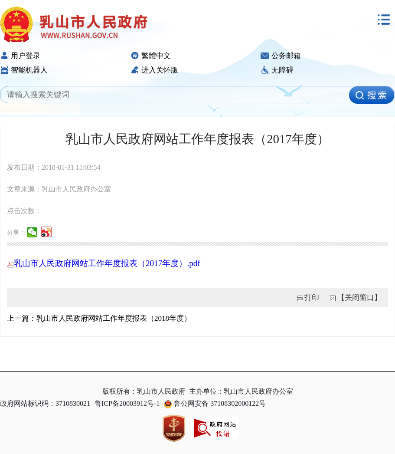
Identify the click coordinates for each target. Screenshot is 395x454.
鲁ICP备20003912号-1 (127, 403)
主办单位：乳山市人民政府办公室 (241, 391)
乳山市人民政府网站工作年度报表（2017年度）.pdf (103, 263)
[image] (371, 95)
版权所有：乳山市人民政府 (144, 391)
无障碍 (277, 70)
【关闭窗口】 (359, 297)
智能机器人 (24, 70)
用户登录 (20, 56)
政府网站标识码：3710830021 (45, 403)
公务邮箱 (281, 56)
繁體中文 (151, 56)
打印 (311, 297)
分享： (16, 232)
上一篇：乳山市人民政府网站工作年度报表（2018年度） (99, 318)
